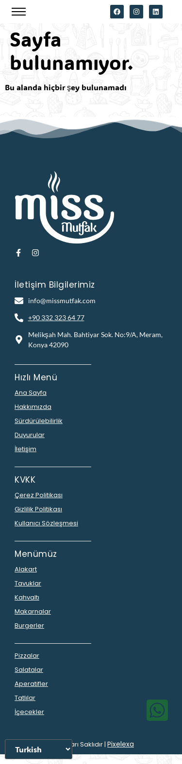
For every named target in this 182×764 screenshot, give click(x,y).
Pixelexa (120, 744)
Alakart (26, 569)
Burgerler (29, 625)
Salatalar (29, 669)
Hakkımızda (33, 406)
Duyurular (30, 434)
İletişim (25, 449)
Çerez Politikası (39, 495)
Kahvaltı (27, 597)
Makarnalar (33, 611)
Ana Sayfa (31, 392)
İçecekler (29, 711)
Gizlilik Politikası (38, 509)
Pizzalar (27, 655)
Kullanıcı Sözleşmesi (46, 523)
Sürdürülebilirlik (39, 420)
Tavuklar (28, 583)
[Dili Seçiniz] (38, 749)
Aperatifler (31, 683)
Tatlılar (25, 697)
